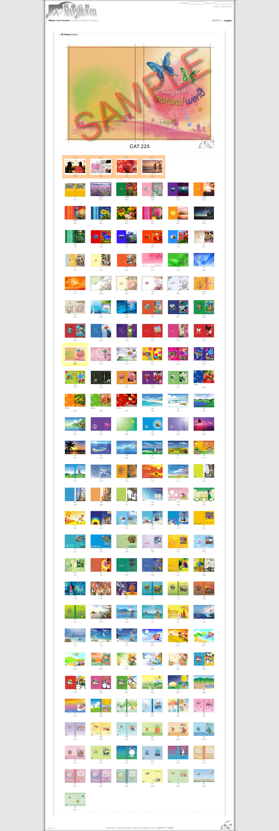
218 (101, 386)
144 (101, 573)
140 (204, 573)
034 (152, 714)
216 (152, 386)
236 (204, 315)
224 (101, 362)
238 (152, 315)
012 (204, 761)
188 (152, 433)
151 (75, 550)
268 (152, 198)
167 (126, 503)
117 (178, 620)
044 (204, 667)
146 (204, 550)
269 (126, 198)
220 (204, 362)
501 (75, 198)
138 (101, 597)
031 (75, 738)
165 (178, 503)
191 (75, 433)
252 (101, 268)
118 (152, 620)
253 (75, 268)
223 (126, 362)
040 (152, 691)
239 (126, 315)
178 (152, 456)
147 (178, 550)
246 (101, 292)
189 (126, 433)
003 (178, 785)
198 (204, 386)
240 (101, 315)
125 (75, 620)
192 (204, 409)
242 (204, 292)
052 (152, 644)
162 (101, 527)
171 (178, 480)
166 (152, 503)
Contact (93, 20)
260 (204, 222)
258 (101, 245)
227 (178, 339)
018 (204, 738)
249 (178, 268)
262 (152, 222)
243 (178, 292)
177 (178, 456)
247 (75, 292)
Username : (192, 3)
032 (204, 714)
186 (204, 433)
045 (178, 667)
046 (152, 667)
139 (75, 597)
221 (178, 362)
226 (204, 339)
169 (75, 503)
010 (101, 785)
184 (101, 456)
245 (126, 292)
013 (178, 761)
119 (126, 620)
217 (126, 386)
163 (75, 527)
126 (204, 597)
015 (126, 761)
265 (75, 222)
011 (75, 785)
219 (75, 386)
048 (101, 667)
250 (152, 268)
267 (178, 198)
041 (126, 691)
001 (75, 808)
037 (75, 714)
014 (152, 761)
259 (75, 245)
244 (152, 292)
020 (152, 738)
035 (126, 714)
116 (204, 620)
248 (204, 268)
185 (75, 456)
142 (152, 573)
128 (152, 597)
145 (75, 573)
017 (75, 761)
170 (204, 480)
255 (178, 245)
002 (204, 785)
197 (75, 409)
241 (75, 315)
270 (101, 198)
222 (152, 362)
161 (126, 527)
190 (101, 433)
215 (178, 386)
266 (204, 198)
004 (152, 785)
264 (101, 222)
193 (178, 409)
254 (204, 245)
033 (178, 714)
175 (75, 480)
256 (152, 245)
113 (126, 644)
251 (126, 268)
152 (204, 527)
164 (204, 503)
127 (178, 597)
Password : (219, 3)
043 (75, 691)
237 (178, 315)
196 (101, 409)
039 (178, 691)
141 (178, 573)
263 (126, 222)
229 (126, 339)
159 (178, 527)
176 (204, 456)
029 (126, 738)
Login (216, 6)
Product (84, 20)
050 (204, 644)
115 (75, 644)
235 (75, 339)
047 (126, 667)
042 (101, 691)
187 (178, 433)
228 (152, 339)
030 (101, 738)
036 (101, 714)
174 (101, 480)
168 (101, 503)
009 (126, 785)
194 (152, 409)
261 (178, 222)
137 (126, 597)
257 (126, 245)
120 (101, 620)
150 (101, 550)
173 (126, 480)
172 (152, 480)
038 (204, 691)
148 (152, 550)
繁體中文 (217, 20)
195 (126, 409)
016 (101, 761)
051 (178, 644)
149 (126, 550)
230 (101, 339)
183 (126, 456)
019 (178, 738)
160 (152, 527)
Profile (75, 20)
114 (101, 644)
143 (126, 573)
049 (75, 667)
